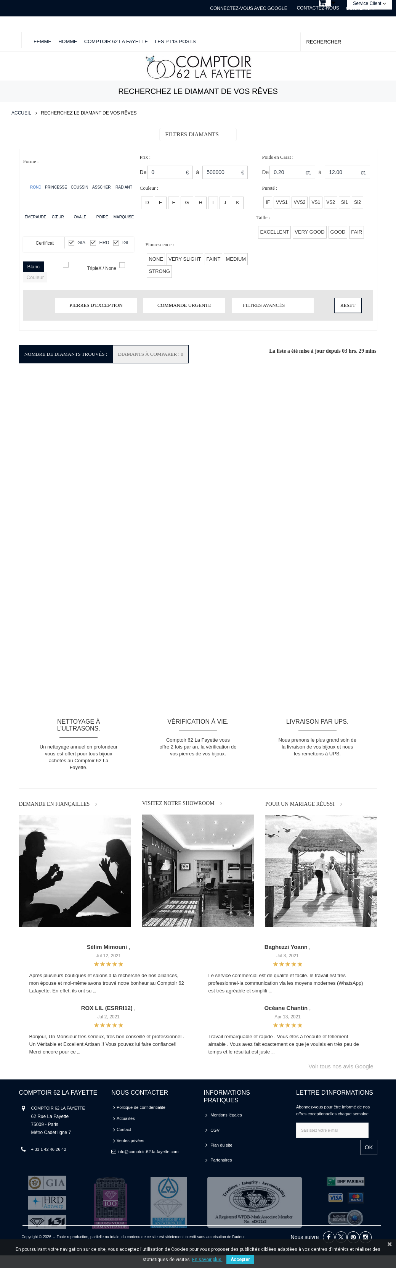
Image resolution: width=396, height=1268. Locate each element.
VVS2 (300, 202)
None (156, 259)
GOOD (338, 232)
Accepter (240, 1259)
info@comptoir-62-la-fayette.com (148, 1151)
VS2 (330, 202)
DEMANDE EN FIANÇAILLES (54, 804)
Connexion (360, 8)
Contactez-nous (318, 8)
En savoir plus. (207, 1259)
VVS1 (282, 202)
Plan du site (221, 1137)
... (94, 991)
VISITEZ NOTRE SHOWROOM (178, 803)
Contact (124, 1129)
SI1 (344, 202)
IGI (125, 242)
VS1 (315, 202)
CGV (215, 1126)
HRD (104, 242)
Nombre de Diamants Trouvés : (65, 354)
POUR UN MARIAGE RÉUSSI (300, 804)
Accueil (21, 113)
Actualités (126, 1118)
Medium (236, 259)
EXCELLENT (274, 232)
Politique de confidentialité (141, 1107)
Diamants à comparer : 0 (150, 354)
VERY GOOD (309, 232)
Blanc (33, 266)
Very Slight (184, 259)
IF (268, 202)
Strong (159, 271)
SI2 (357, 202)
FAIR (356, 232)
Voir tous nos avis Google (340, 1066)
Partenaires (221, 1148)
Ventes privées (130, 1140)
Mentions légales (226, 1115)
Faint (214, 259)
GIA (81, 242)
